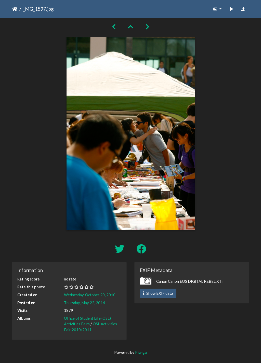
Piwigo (141, 352)
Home (14, 8)
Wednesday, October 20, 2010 (89, 294)
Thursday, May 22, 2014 (84, 302)
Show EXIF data (158, 293)
